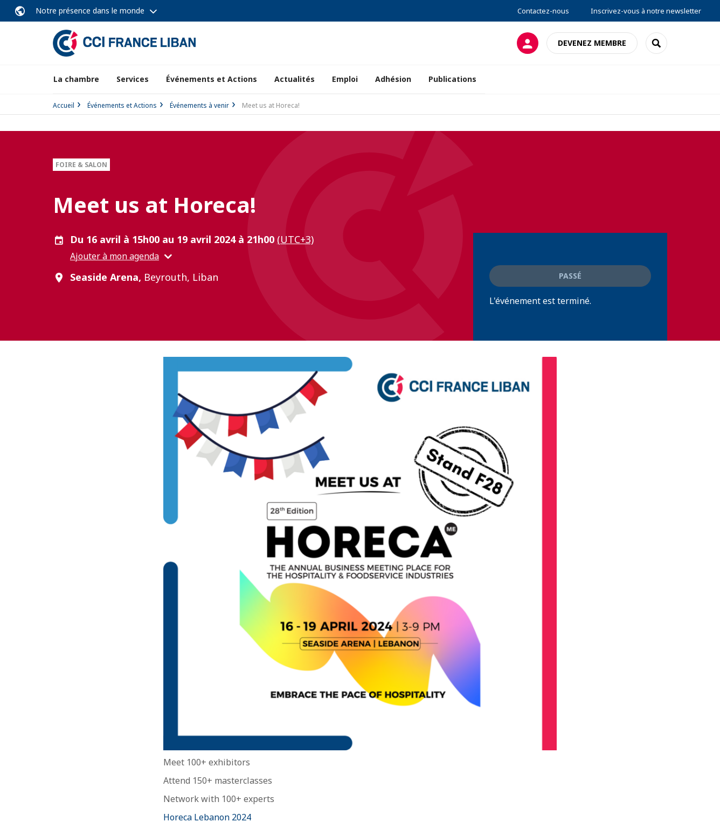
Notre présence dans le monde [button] (90, 10)
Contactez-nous (543, 11)
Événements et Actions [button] (211, 79)
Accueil (63, 105)
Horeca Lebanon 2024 (207, 817)
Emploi (345, 79)
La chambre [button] (76, 79)
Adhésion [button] (393, 79)
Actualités (294, 79)
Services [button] (132, 79)
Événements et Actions (122, 105)
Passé (570, 276)
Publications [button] (452, 79)
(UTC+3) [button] (295, 239)
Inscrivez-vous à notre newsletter (646, 11)
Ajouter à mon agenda (114, 256)
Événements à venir (199, 105)
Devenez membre (592, 43)
